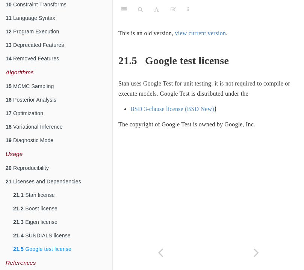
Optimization (24, 113)
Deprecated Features (35, 45)
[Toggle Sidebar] (124, 9)
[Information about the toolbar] (188, 9)
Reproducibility (27, 168)
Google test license (42, 249)
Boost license (35, 209)
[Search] (140, 9)
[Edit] (173, 9)
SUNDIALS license (42, 235)
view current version (200, 33)
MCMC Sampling (30, 86)
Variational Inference (34, 127)
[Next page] (256, 252)
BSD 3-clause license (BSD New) (172, 109)
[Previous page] (161, 252)
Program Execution (32, 31)
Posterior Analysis (31, 100)
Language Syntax (30, 18)
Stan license (34, 195)
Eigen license (35, 222)
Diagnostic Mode (29, 140)
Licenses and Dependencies (43, 181)
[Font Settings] (156, 9)
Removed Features (32, 59)
